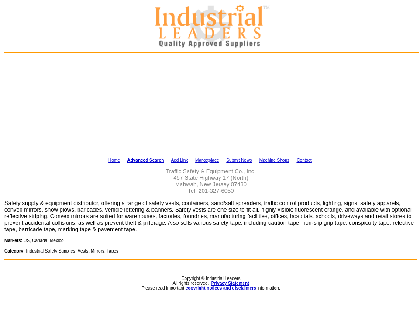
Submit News (239, 160)
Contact (303, 160)
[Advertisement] (50, 103)
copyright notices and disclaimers (221, 288)
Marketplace (207, 160)
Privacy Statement (230, 283)
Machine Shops (274, 160)
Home (114, 160)
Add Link (179, 160)
